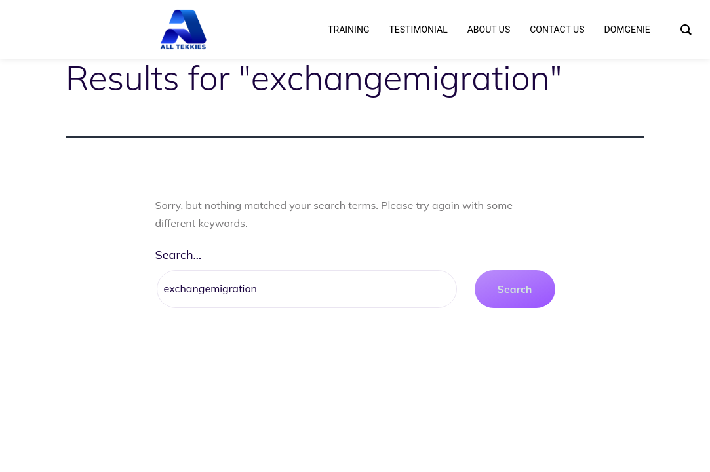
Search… (178, 254)
